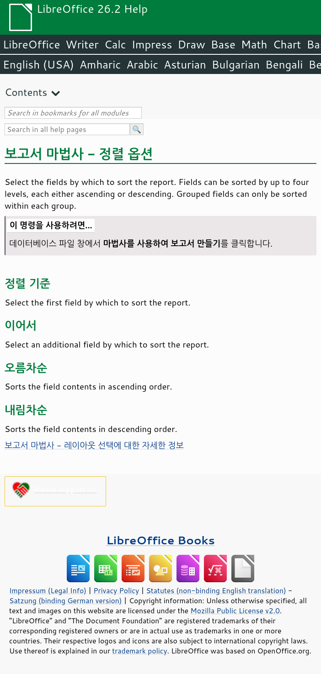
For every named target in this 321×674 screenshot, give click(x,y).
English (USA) (38, 64)
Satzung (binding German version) (65, 600)
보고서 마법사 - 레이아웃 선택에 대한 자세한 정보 (94, 445)
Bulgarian (236, 64)
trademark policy (139, 651)
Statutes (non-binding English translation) (216, 590)
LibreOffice (31, 44)
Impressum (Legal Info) (47, 590)
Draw (191, 44)
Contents (26, 92)
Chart (287, 44)
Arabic (142, 64)
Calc (115, 44)
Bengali (284, 64)
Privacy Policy (116, 590)
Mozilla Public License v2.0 (235, 611)
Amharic (100, 64)
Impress (152, 44)
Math (254, 44)
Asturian (185, 64)
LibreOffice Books (160, 540)
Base (223, 44)
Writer (81, 44)
